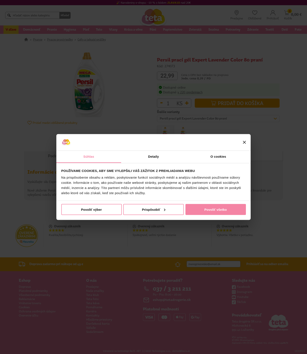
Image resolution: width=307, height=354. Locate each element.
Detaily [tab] (153, 156)
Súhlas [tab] (88, 156)
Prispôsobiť (153, 209)
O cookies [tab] (218, 156)
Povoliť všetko (215, 209)
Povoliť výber (91, 209)
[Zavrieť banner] (244, 142)
